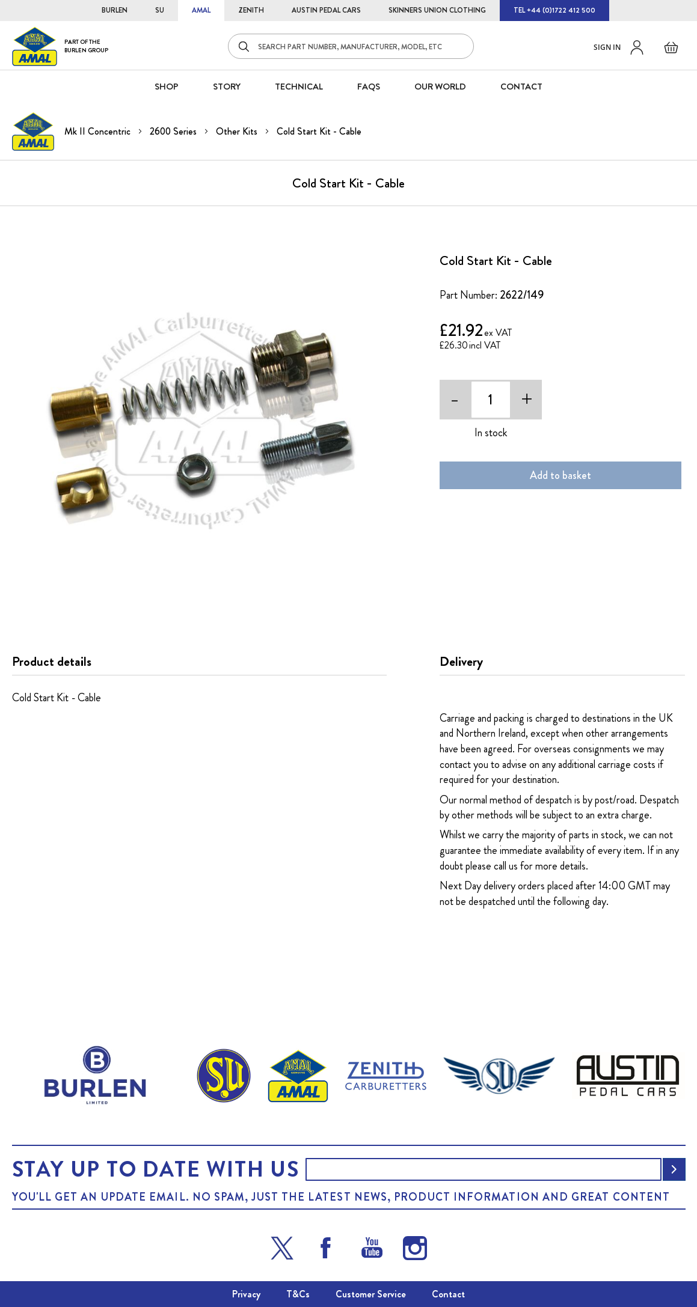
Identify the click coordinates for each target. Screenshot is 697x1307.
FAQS (368, 86)
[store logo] (60, 46)
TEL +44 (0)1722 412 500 (554, 10)
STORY (227, 86)
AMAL (201, 10)
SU (159, 10)
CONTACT (521, 86)
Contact (448, 1294)
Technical (299, 86)
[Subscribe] (674, 1169)
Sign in (607, 47)
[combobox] (351, 46)
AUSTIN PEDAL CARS (326, 10)
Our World (440, 86)
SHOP (167, 86)
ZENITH (251, 10)
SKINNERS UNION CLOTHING (437, 10)
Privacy (246, 1294)
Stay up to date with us (155, 1169)
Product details (51, 661)
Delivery (461, 661)
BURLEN (114, 10)
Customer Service (371, 1294)
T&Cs (298, 1294)
